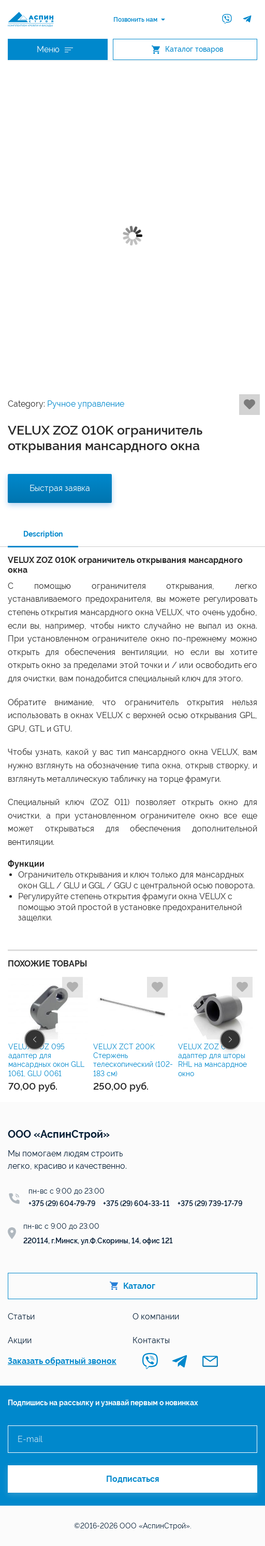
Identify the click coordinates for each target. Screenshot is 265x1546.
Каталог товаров (187, 49)
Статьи (21, 1316)
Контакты (151, 1340)
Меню (55, 49)
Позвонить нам (135, 19)
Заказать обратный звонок (62, 1361)
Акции (20, 1340)
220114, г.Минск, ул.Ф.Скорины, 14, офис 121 (98, 1241)
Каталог (132, 1286)
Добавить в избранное (249, 404)
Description (43, 534)
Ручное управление (85, 404)
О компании (155, 1316)
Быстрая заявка (60, 488)
